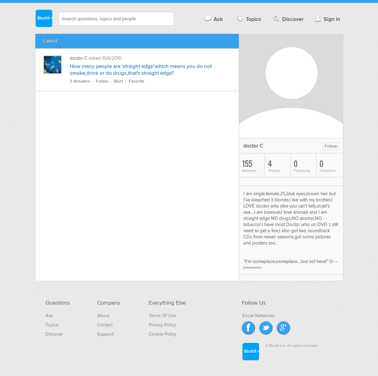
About (103, 315)
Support (105, 334)
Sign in (326, 18)
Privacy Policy (162, 325)
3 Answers (80, 81)
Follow (102, 81)
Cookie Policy (162, 334)
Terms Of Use (162, 315)
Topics (248, 18)
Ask (213, 18)
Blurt (118, 81)
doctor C (78, 58)
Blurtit (43, 18)
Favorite (136, 81)
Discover (288, 18)
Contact (104, 325)
